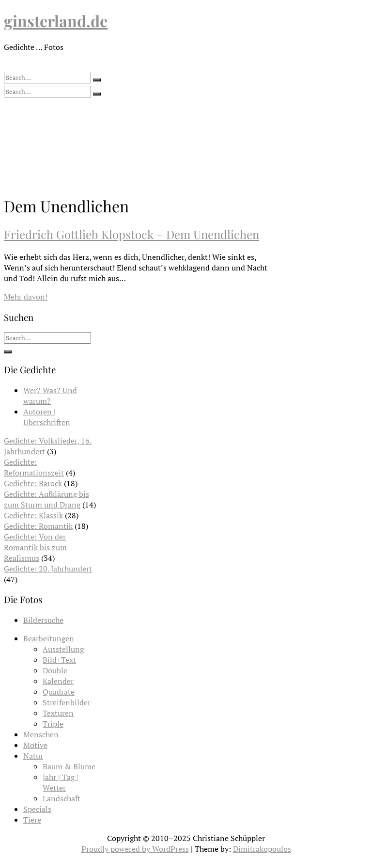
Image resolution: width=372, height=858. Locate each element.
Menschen (41, 734)
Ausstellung (63, 649)
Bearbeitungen (48, 638)
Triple (53, 723)
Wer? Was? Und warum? (50, 395)
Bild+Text (59, 659)
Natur (33, 755)
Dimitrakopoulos (262, 848)
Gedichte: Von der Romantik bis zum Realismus (35, 547)
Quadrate (59, 691)
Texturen (58, 713)
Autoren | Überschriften (46, 417)
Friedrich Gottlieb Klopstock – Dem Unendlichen (131, 234)
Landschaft (61, 798)
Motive (35, 745)
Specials (37, 809)
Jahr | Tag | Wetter (60, 782)
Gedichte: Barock (33, 483)
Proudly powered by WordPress (135, 848)
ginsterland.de (56, 20)
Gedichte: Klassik (33, 515)
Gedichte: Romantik (38, 526)
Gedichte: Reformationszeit (34, 467)
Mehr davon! (25, 296)
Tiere (32, 819)
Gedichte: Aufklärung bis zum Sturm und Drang (46, 499)
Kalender (58, 681)
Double (55, 670)
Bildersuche (43, 620)
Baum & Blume (69, 766)
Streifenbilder (67, 702)
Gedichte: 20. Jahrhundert (48, 568)
